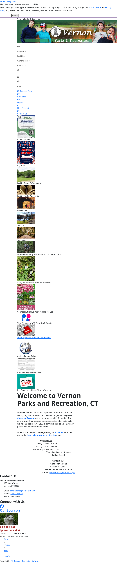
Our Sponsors (10, 510)
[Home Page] (23, 46)
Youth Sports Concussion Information (34, 337)
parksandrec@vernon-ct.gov (62, 472)
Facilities (21, 56)
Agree (15, 15)
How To (7, 556)
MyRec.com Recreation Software (25, 561)
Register (21, 51)
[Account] (23, 70)
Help (6, 550)
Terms (6, 539)
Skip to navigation (8, 1)
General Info (22, 60)
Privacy (7, 545)
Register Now (26, 91)
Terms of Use (95, 7)
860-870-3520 (17, 493)
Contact (20, 65)
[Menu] (19, 86)
